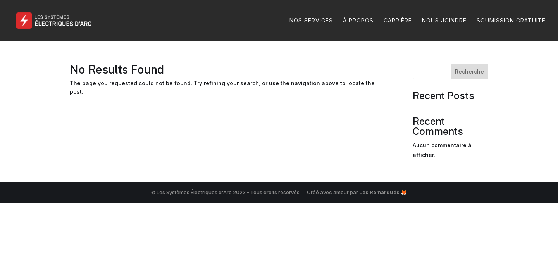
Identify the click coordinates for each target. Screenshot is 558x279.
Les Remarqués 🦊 (383, 192)
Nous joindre (444, 21)
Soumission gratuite (511, 21)
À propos (358, 21)
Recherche (469, 71)
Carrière (398, 21)
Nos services (311, 21)
